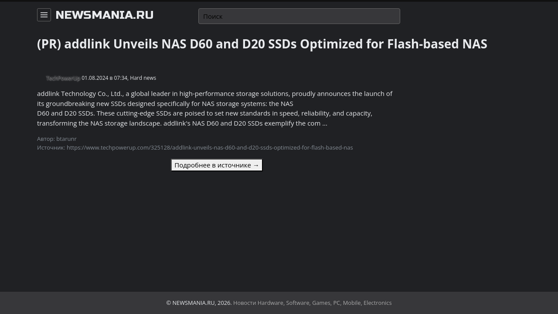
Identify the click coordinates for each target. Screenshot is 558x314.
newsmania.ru (104, 15)
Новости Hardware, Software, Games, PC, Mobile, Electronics (312, 303)
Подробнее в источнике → (216, 164)
